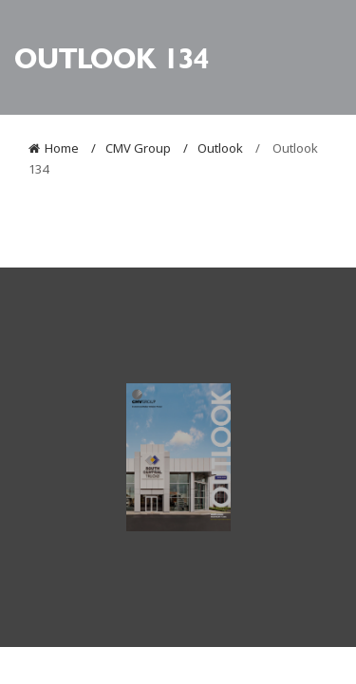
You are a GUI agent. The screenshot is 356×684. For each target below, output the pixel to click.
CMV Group (138, 148)
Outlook (220, 148)
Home (62, 148)
